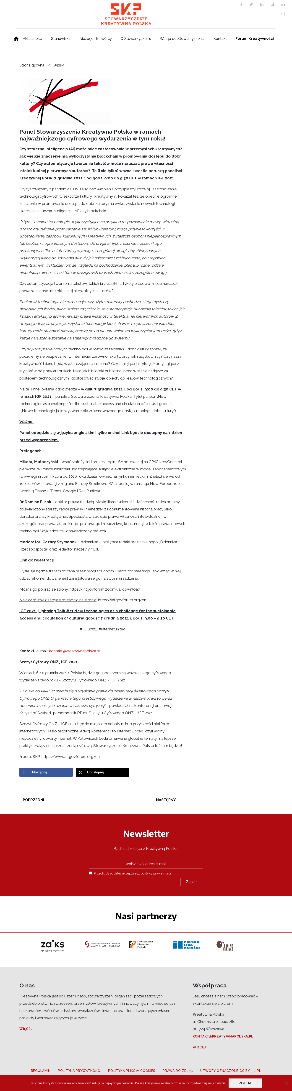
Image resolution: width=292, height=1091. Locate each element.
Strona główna (31, 65)
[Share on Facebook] (46, 772)
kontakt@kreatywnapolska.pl (74, 651)
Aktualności (32, 38)
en (283, 4)
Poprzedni (33, 800)
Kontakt (220, 38)
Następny (166, 800)
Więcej (25, 1029)
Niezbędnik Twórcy (95, 38)
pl (272, 4)
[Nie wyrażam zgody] (286, 1083)
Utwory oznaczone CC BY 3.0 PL (230, 1071)
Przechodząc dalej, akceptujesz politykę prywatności (130, 873)
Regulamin (41, 1071)
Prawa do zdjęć (178, 1071)
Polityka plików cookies (131, 1071)
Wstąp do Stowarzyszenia (182, 38)
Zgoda (245, 1083)
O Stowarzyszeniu (135, 38)
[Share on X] (102, 772)
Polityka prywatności (79, 1071)
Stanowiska (60, 38)
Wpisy (58, 65)
